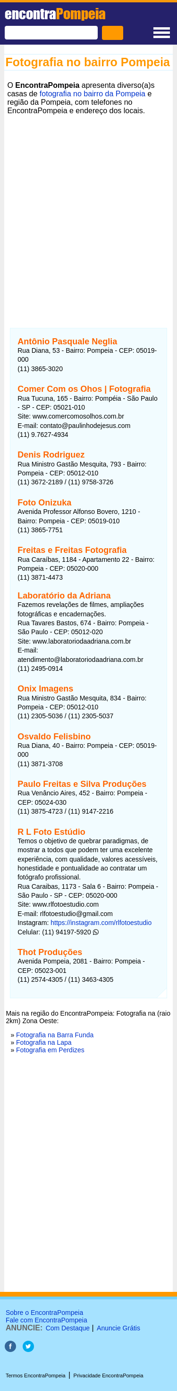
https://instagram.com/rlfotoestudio (101, 922)
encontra (55, 14)
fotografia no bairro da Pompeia (92, 94)
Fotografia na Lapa (44, 1042)
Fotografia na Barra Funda (54, 1035)
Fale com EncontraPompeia (46, 1320)
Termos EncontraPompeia (36, 1375)
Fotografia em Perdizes (50, 1050)
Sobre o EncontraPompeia (44, 1312)
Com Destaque (68, 1328)
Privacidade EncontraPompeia (108, 1375)
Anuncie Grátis (118, 1328)
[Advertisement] (88, 206)
